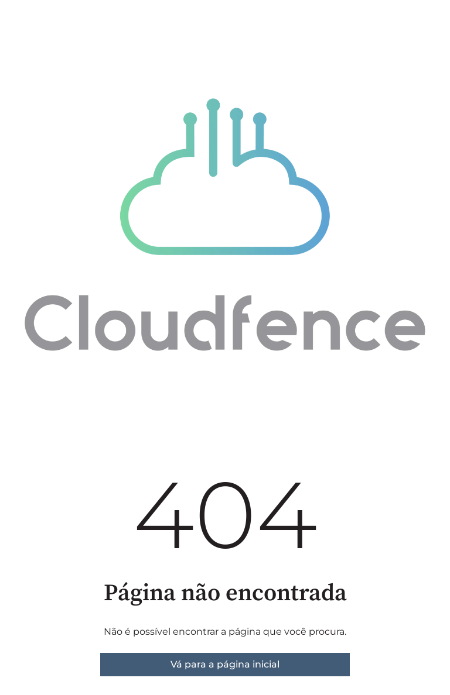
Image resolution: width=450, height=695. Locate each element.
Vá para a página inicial (225, 664)
